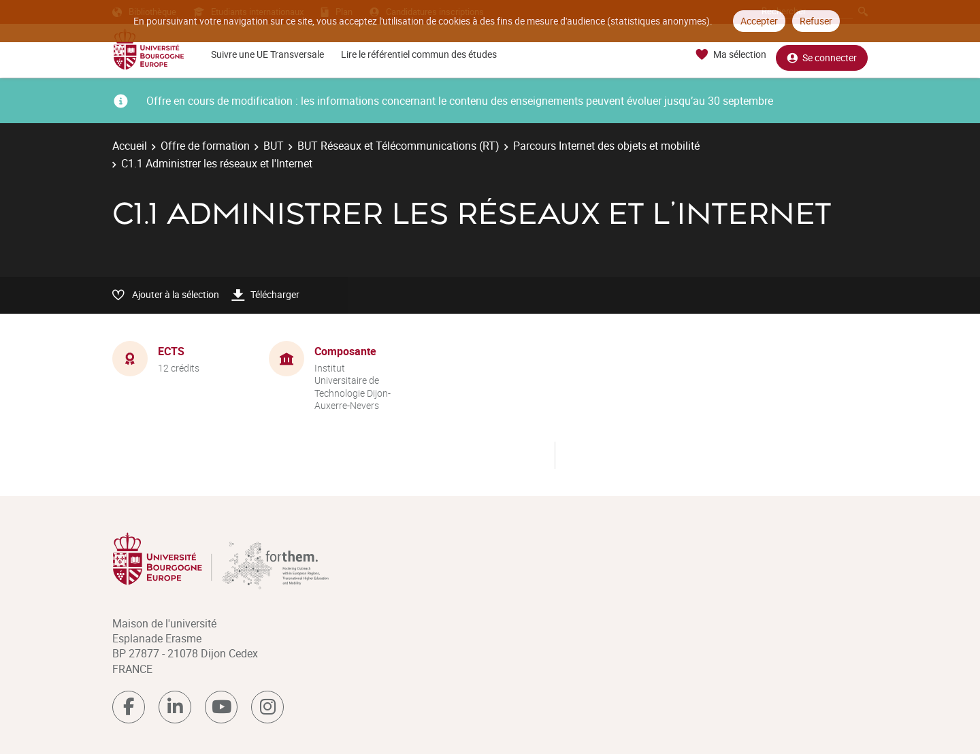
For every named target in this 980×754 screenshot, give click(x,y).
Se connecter (822, 54)
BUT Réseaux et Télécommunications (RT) (398, 145)
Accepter (759, 20)
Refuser (816, 20)
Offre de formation (205, 145)
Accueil (129, 145)
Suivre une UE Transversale (267, 54)
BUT (273, 145)
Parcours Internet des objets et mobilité (606, 145)
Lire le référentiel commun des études (419, 54)
